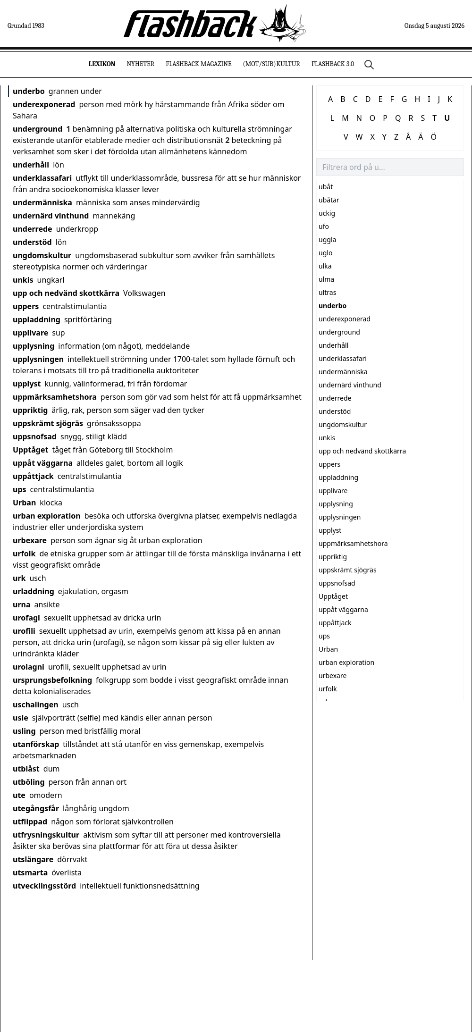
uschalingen (36, 704)
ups (19, 489)
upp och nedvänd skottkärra (66, 293)
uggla (327, 239)
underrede (32, 229)
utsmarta (30, 872)
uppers (26, 306)
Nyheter (140, 64)
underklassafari (42, 178)
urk (19, 578)
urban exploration (47, 516)
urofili (24, 631)
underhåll (31, 164)
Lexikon (102, 64)
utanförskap (36, 744)
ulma (326, 279)
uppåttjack (33, 476)
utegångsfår (36, 808)
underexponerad (44, 104)
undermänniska (42, 202)
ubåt (326, 186)
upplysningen (38, 359)
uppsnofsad (35, 436)
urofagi (26, 617)
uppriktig (30, 410)
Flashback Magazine (198, 64)
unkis (23, 280)
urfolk (24, 553)
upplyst (27, 383)
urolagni (28, 667)
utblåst (26, 769)
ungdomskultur (42, 255)
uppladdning (36, 319)
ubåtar (329, 199)
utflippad (30, 821)
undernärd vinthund (51, 215)
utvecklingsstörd (44, 886)
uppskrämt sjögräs (48, 423)
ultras (327, 292)
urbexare (30, 540)
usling (24, 731)
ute (19, 795)
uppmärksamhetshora (55, 397)
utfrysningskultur (46, 835)
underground (37, 129)
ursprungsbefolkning (52, 680)
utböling (29, 782)
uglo (325, 252)
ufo (324, 226)
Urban (24, 502)
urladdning (33, 591)
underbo (29, 91)
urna (22, 604)
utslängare (33, 859)
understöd (32, 242)
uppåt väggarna (43, 463)
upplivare (30, 332)
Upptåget (30, 450)
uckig (327, 213)
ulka (325, 265)
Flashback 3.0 (333, 64)
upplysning (33, 346)
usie (20, 718)
